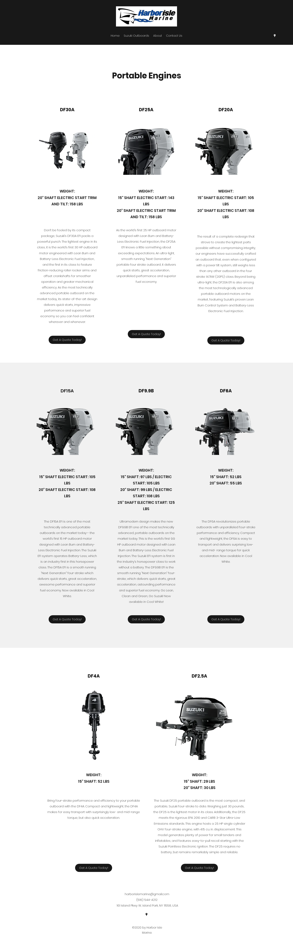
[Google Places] (275, 36)
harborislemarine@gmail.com (147, 894)
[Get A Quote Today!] (67, 340)
